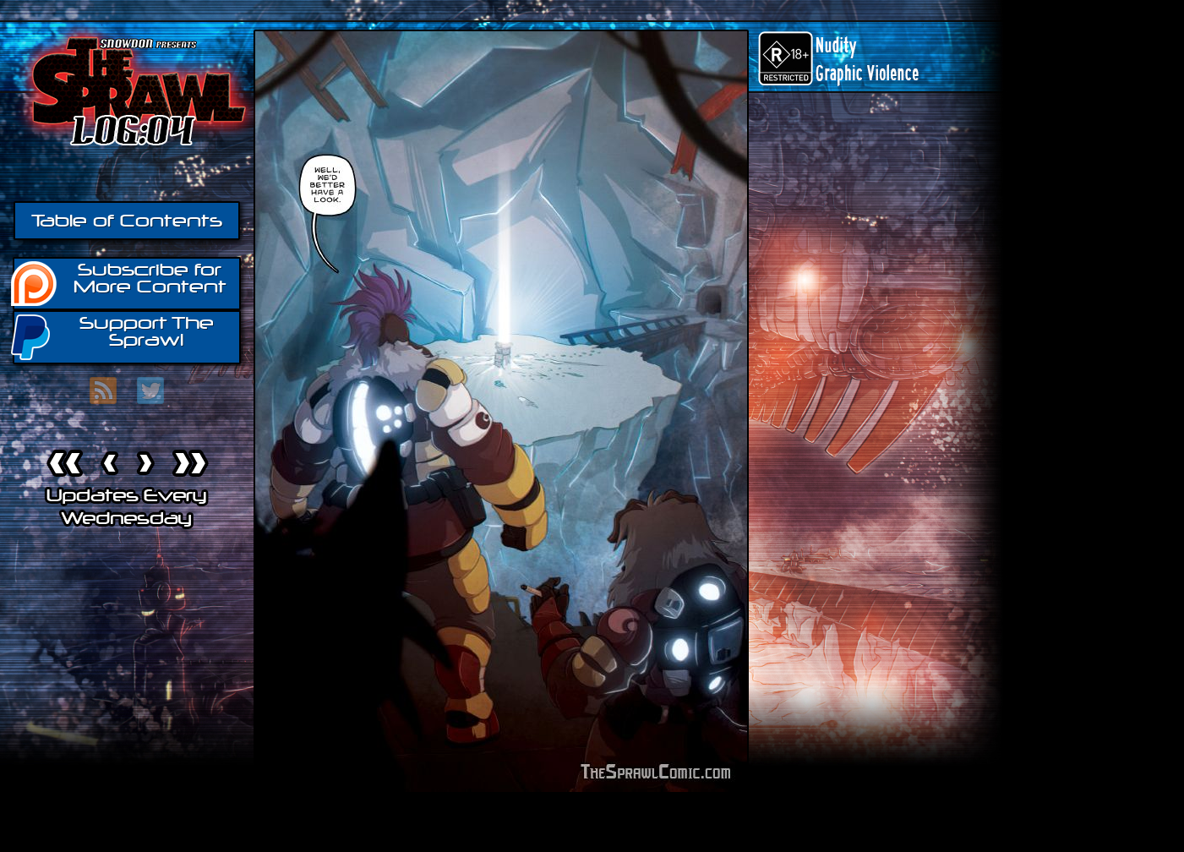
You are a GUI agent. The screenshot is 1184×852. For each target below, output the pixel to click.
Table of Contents (126, 221)
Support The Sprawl (113, 336)
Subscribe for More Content (119, 282)
